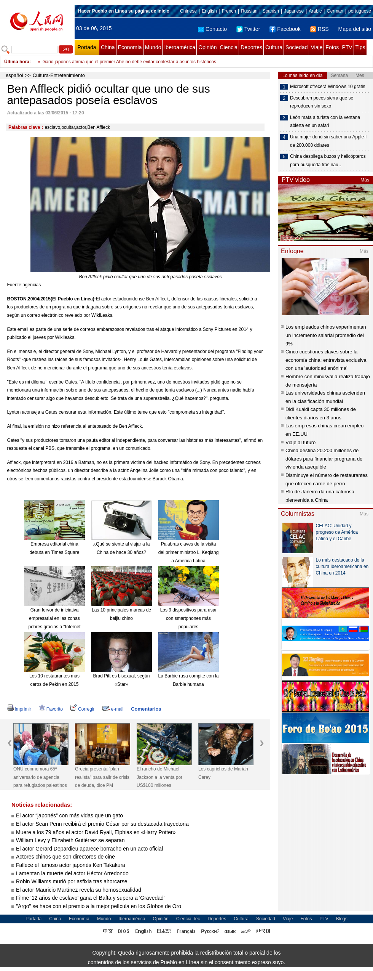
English (209, 11)
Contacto (212, 29)
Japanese (294, 11)
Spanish (271, 11)
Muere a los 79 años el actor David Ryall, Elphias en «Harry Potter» (95, 832)
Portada (86, 47)
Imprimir (19, 709)
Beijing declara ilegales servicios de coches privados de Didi (102, 61)
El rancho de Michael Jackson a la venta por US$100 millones (159, 777)
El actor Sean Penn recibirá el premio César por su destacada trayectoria (102, 824)
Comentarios (146, 709)
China (108, 47)
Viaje (316, 47)
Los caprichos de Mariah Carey (223, 773)
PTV (347, 47)
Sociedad (296, 47)
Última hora (16, 61)
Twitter (248, 29)
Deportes (251, 47)
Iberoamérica (179, 47)
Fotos (332, 47)
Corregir (82, 709)
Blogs (341, 918)
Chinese (188, 11)
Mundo (153, 47)
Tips (360, 47)
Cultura (273, 47)
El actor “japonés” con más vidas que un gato (69, 815)
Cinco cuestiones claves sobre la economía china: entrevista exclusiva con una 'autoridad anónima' (325, 360)
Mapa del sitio (354, 29)
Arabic (315, 11)
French (229, 11)
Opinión (207, 47)
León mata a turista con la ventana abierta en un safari (325, 121)
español (14, 75)
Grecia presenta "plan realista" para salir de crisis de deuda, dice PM (102, 777)
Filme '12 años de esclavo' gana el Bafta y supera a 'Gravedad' (90, 898)
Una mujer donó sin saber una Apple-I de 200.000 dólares (328, 141)
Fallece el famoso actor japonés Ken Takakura (71, 865)
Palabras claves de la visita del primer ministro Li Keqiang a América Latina (188, 552)
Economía (130, 47)
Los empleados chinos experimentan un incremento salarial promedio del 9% (325, 335)
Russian (249, 11)
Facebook (284, 29)
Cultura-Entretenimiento (59, 75)
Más (364, 180)
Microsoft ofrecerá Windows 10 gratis (327, 86)
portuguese (359, 11)
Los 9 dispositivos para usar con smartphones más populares (188, 618)
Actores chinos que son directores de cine (65, 857)
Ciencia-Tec (188, 918)
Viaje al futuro (300, 442)
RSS (319, 29)
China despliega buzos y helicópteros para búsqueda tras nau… (328, 160)
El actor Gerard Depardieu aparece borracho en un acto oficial (89, 849)
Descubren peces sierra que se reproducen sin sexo (321, 102)
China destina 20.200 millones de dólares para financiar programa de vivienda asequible (323, 459)
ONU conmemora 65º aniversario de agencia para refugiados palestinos (40, 777)
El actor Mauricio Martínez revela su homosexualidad (78, 890)
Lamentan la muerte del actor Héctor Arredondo (72, 873)
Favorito (51, 709)
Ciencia (229, 47)
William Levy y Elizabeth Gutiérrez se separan (70, 840)
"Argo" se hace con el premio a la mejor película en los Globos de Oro (98, 906)
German (335, 11)
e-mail (113, 709)
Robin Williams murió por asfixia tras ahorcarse (72, 881)
